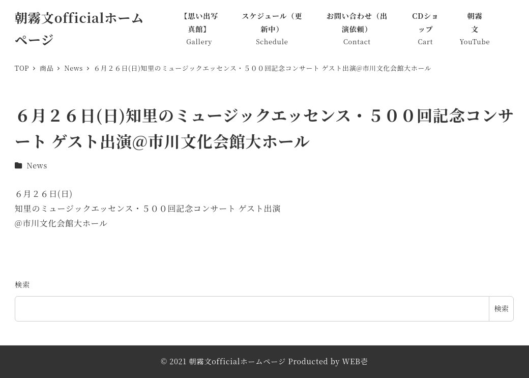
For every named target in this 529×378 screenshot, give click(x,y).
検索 (22, 284)
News (36, 165)
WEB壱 (355, 361)
